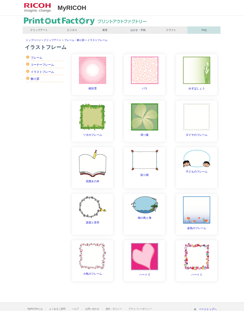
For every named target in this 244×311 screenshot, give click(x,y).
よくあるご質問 (57, 309)
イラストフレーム (97, 40)
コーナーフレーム (42, 64)
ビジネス (72, 30)
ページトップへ (208, 309)
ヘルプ (75, 309)
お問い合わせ (92, 309)
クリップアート (39, 30)
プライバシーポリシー (140, 309)
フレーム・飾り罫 (74, 40)
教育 (105, 30)
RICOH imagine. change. (37, 7)
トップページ (33, 40)
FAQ (204, 30)
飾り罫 (35, 78)
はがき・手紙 (138, 30)
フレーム (36, 57)
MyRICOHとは (35, 309)
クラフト (171, 30)
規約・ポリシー (114, 309)
